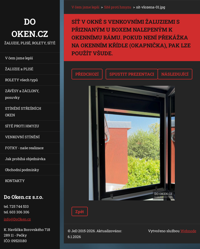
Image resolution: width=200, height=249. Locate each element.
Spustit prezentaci (131, 74)
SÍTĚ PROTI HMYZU (22, 125)
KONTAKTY (15, 180)
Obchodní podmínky (22, 169)
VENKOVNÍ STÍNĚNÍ (22, 136)
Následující (175, 74)
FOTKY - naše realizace (24, 147)
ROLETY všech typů (21, 79)
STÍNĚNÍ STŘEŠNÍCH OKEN (23, 111)
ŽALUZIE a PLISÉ (19, 68)
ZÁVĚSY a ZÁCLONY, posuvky (22, 94)
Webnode (188, 230)
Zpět (79, 211)
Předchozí (87, 74)
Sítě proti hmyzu (117, 7)
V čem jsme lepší (19, 58)
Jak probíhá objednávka (25, 158)
